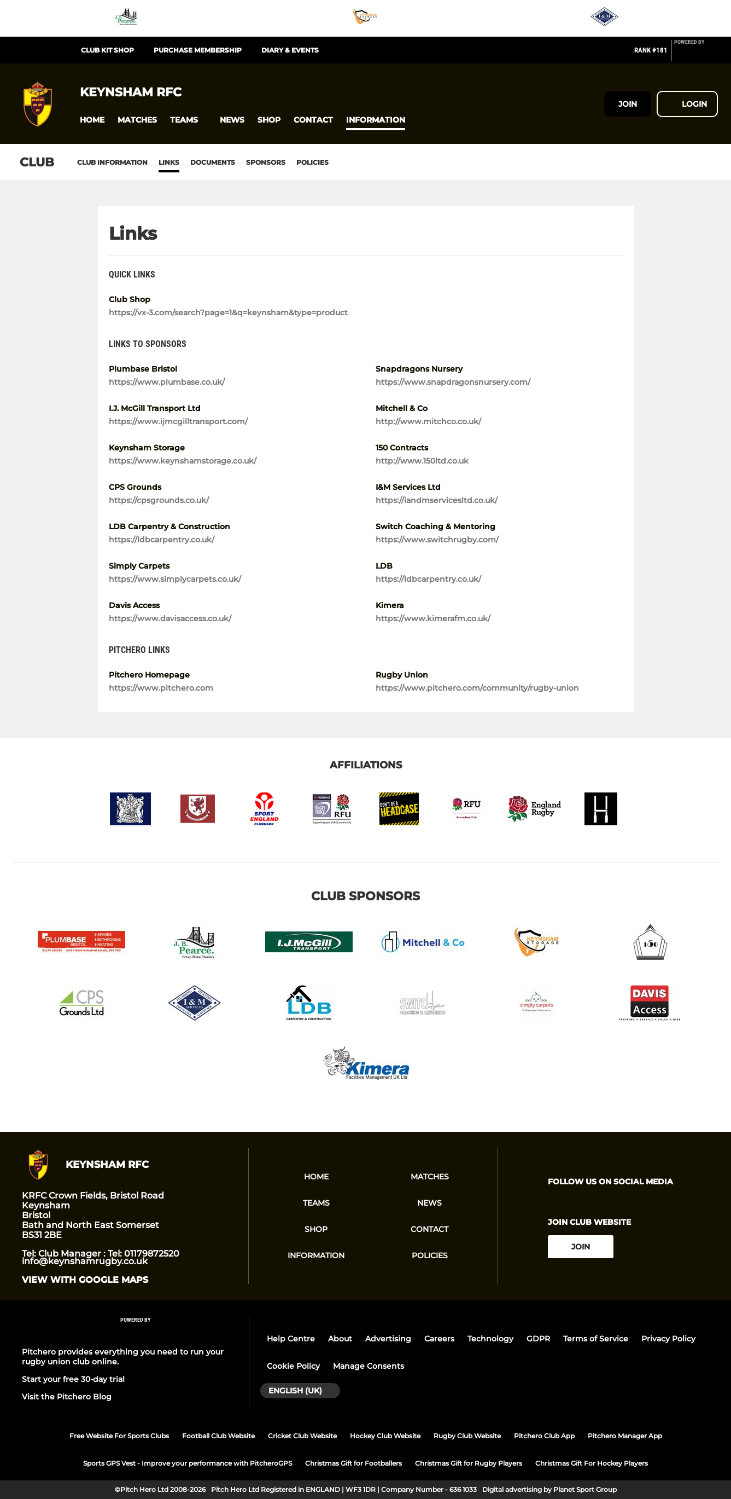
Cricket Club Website (302, 1436)
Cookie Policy (293, 1366)
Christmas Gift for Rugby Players (468, 1463)
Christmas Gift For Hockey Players (591, 1463)
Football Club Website (218, 1436)
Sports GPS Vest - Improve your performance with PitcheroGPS (187, 1463)
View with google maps (85, 1280)
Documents (212, 162)
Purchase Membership (198, 50)
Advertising (388, 1339)
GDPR (538, 1339)
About (340, 1339)
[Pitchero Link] (696, 54)
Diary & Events (290, 50)
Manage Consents (368, 1366)
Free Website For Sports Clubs (119, 1436)
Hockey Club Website (385, 1436)
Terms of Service (595, 1339)
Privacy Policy (668, 1339)
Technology (490, 1339)
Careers (439, 1339)
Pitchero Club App (544, 1436)
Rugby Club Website (467, 1436)
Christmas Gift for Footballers (353, 1463)
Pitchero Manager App (625, 1436)
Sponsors (265, 162)
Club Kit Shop (107, 50)
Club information (112, 162)
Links (169, 162)
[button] (92, 120)
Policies (312, 162)
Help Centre (291, 1339)
